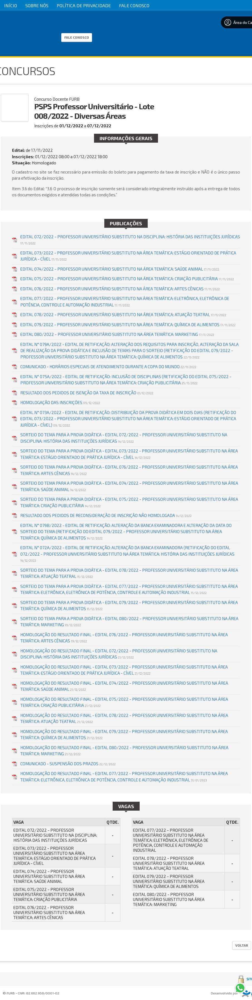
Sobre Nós (36, 5)
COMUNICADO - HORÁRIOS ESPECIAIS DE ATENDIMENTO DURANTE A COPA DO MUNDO (108, 366)
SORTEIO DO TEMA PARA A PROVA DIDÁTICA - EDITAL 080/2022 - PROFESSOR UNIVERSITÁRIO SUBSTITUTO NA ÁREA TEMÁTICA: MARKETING (129, 621)
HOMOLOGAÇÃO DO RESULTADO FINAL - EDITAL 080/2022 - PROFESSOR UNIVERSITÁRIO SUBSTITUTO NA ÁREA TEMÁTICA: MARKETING (124, 750)
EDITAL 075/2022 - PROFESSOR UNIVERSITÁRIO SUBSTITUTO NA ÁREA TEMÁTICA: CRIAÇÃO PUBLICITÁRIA (127, 278)
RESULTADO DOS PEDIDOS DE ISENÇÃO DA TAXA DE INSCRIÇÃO (86, 392)
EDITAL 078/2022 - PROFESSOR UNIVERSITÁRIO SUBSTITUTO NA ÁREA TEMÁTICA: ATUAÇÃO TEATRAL (123, 314)
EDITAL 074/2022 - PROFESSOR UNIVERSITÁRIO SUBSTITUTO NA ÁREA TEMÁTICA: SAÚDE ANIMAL (119, 268)
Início (10, 5)
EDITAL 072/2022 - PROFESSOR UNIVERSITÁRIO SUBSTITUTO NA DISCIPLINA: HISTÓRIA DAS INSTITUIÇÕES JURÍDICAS (130, 239)
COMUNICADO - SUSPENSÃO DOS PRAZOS (68, 763)
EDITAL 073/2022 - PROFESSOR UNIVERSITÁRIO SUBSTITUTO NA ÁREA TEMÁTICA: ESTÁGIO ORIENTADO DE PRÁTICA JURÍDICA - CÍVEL (128, 256)
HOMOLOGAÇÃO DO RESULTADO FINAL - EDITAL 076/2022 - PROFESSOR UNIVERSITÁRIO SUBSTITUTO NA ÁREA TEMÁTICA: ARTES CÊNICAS (124, 637)
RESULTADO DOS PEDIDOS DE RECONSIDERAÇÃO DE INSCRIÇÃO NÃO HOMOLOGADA (106, 515)
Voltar (241, 945)
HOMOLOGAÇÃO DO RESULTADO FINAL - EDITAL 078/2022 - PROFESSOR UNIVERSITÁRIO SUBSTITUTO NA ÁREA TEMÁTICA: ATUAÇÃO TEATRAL (124, 718)
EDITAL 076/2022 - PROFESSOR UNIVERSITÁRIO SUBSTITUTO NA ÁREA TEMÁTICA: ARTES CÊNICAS (120, 288)
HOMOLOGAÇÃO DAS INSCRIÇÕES (60, 402)
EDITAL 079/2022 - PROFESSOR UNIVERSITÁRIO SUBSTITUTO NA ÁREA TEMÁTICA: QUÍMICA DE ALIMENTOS (128, 324)
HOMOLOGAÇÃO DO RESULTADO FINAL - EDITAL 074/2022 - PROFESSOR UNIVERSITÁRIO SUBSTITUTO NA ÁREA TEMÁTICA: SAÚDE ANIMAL (124, 686)
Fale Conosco (134, 5)
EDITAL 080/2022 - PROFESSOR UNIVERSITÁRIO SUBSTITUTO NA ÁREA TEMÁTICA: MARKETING (117, 334)
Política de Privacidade (84, 5)
